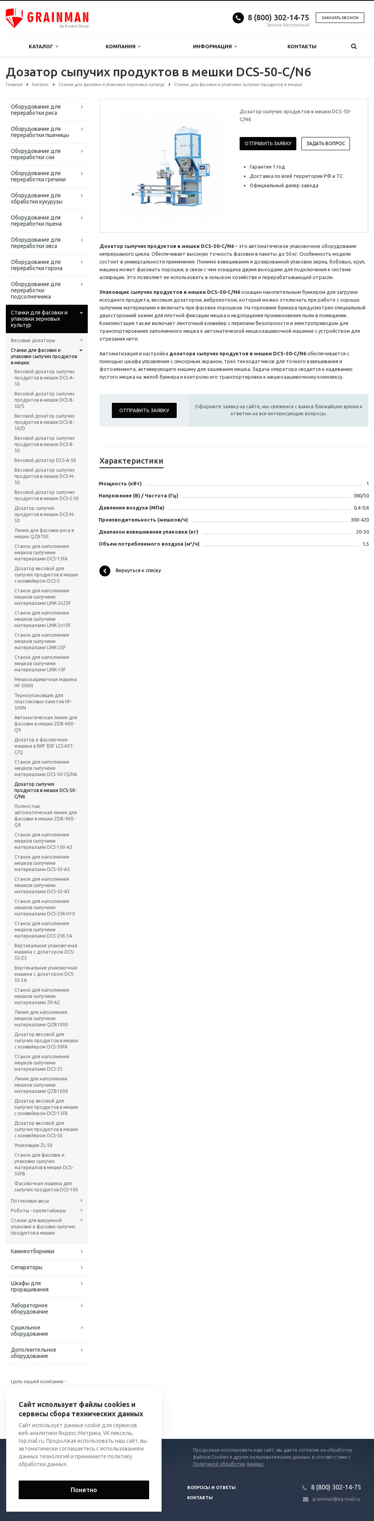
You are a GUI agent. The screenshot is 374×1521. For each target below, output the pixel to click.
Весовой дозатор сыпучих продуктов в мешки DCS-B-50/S (44, 400)
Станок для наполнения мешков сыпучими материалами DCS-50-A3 (42, 885)
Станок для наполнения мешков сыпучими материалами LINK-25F (41, 641)
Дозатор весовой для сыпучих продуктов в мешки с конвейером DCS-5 (46, 574)
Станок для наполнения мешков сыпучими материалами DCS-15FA (41, 552)
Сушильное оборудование (29, 1330)
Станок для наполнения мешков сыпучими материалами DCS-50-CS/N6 (45, 768)
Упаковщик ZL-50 (33, 1145)
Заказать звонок (340, 18)
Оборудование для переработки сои (36, 154)
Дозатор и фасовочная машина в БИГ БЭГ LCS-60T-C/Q (44, 746)
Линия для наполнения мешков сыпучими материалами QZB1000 (41, 1018)
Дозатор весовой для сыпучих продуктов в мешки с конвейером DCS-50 (46, 1129)
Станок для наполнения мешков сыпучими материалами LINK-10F (41, 663)
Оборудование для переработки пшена (36, 220)
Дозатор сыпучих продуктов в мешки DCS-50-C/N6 (45, 790)
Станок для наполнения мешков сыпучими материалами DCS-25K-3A (43, 929)
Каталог (43, 46)
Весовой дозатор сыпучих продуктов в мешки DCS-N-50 (44, 476)
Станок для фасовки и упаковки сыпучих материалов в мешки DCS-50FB (43, 1164)
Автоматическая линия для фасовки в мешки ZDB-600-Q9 (45, 723)
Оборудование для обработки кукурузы (37, 198)
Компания (123, 46)
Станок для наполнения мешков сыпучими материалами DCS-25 (41, 1062)
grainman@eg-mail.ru (336, 1499)
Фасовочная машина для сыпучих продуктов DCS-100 (46, 1186)
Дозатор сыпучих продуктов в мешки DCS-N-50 (44, 514)
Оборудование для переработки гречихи (38, 176)
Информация (215, 46)
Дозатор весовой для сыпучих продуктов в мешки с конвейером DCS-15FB (46, 1107)
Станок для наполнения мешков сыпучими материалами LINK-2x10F (42, 619)
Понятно (84, 1489)
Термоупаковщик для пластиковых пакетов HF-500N (43, 701)
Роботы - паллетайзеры (38, 1210)
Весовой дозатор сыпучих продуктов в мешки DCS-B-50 (44, 444)
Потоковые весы (30, 1200)
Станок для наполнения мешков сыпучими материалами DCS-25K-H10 (44, 907)
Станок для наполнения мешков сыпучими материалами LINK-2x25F (42, 597)
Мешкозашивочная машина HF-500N (45, 682)
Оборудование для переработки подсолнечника (36, 290)
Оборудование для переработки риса (36, 110)
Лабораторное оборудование (29, 1308)
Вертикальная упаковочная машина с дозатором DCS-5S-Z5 (45, 952)
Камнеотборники (32, 1251)
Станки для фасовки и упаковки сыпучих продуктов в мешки (44, 356)
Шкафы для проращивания (30, 1286)
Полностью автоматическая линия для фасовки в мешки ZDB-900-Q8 (45, 815)
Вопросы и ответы (211, 1487)
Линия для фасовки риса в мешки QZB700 (44, 533)
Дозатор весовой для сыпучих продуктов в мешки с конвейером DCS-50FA (46, 1040)
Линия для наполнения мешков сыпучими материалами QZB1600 (41, 1085)
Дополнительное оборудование (33, 1353)
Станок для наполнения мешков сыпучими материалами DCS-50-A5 (42, 863)
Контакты (302, 46)
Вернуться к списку (130, 571)
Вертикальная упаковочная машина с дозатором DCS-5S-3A (45, 974)
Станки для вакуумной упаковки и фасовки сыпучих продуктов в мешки (43, 1226)
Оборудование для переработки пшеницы (40, 132)
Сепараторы (26, 1267)
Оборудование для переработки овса (36, 243)
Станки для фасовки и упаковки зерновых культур (39, 318)
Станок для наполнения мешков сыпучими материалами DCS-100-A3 (43, 841)
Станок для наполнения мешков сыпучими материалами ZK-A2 (41, 996)
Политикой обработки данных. (228, 1464)
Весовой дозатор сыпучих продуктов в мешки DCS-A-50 (44, 377)
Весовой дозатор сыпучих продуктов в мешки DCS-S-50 (46, 495)
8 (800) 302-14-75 (278, 17)
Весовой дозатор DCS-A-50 (45, 460)
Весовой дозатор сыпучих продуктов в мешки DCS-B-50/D (44, 422)
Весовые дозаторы (33, 340)
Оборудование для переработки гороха (37, 265)
